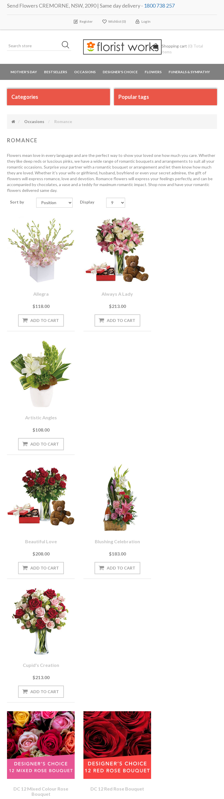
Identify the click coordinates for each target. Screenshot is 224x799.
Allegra (39, 290)
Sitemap (71, 730)
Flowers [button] (153, 72)
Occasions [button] (85, 72)
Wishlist (17, 695)
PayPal (70, 707)
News (69, 672)
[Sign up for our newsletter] (69, 630)
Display (87, 201)
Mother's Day (23, 72)
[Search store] (39, 46)
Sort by (17, 201)
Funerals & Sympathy (189, 72)
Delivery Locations (26, 707)
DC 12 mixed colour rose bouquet (39, 533)
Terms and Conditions (139, 672)
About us (73, 718)
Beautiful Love (39, 410)
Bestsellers (55, 72)
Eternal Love (185, 530)
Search (180, 672)
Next (132, 589)
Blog (68, 683)
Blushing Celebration (112, 410)
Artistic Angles (185, 290)
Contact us (75, 742)
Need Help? (75, 695)
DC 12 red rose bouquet (112, 530)
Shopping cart (22, 683)
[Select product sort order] (54, 203)
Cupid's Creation (185, 410)
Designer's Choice (120, 72)
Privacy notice (131, 683)
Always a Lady (112, 290)
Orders (16, 672)
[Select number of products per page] (115, 203)
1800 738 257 (159, 5)
